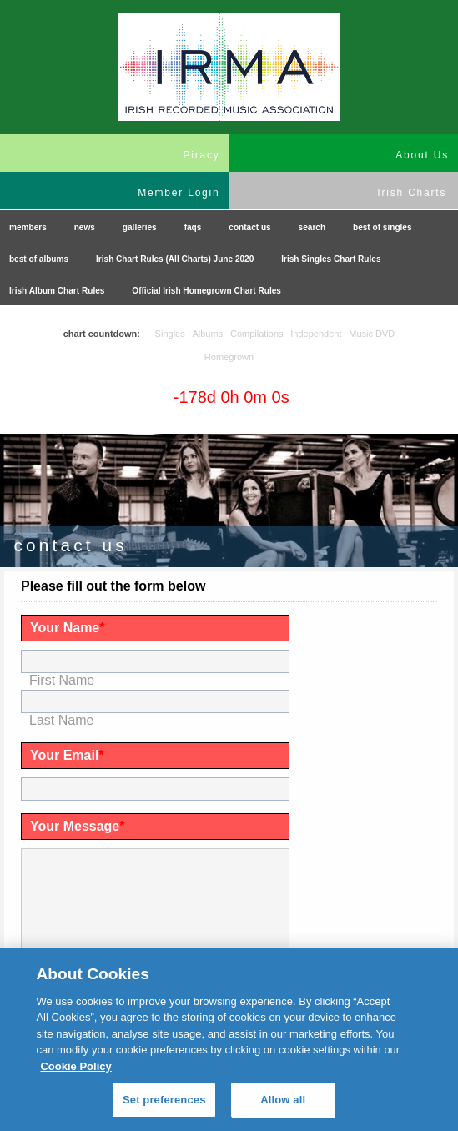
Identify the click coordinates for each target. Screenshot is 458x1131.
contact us (249, 227)
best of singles (382, 227)
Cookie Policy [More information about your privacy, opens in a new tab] (75, 1066)
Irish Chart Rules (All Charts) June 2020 (175, 259)
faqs (193, 227)
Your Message (77, 826)
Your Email (67, 755)
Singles (170, 334)
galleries (140, 227)
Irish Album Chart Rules (56, 290)
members (28, 227)
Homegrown (229, 357)
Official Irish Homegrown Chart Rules (206, 290)
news (84, 227)
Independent (315, 334)
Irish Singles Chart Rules (330, 259)
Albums (207, 334)
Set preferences (164, 1099)
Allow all (282, 1099)
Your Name (67, 628)
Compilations (257, 334)
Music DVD (372, 334)
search (312, 227)
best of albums (38, 259)
